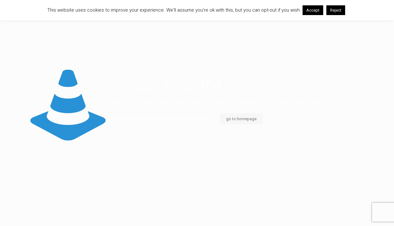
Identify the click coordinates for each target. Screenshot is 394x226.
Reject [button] (335, 10)
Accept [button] (312, 10)
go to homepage (241, 118)
